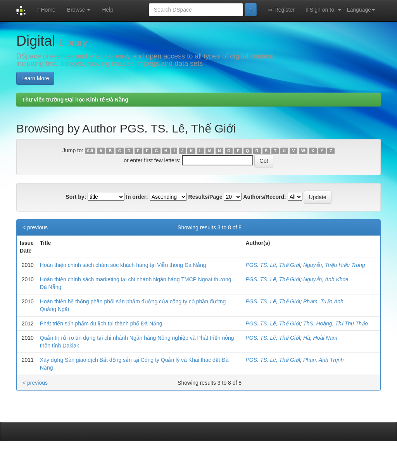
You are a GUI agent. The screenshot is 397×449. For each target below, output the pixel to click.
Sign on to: (323, 10)
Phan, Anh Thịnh (323, 360)
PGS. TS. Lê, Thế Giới (272, 265)
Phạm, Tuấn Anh (323, 301)
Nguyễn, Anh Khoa (326, 279)
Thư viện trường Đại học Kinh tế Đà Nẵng (75, 99)
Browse (79, 10)
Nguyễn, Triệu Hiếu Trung (334, 265)
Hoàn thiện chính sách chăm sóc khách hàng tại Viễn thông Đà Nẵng (123, 265)
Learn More (35, 78)
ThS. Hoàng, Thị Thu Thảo (335, 323)
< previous (35, 227)
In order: (137, 197)
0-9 (90, 150)
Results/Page (205, 197)
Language (361, 10)
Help (107, 10)
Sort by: (76, 197)
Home (46, 10)
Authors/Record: (264, 197)
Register (281, 10)
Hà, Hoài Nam (320, 338)
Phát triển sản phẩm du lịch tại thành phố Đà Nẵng (101, 323)
